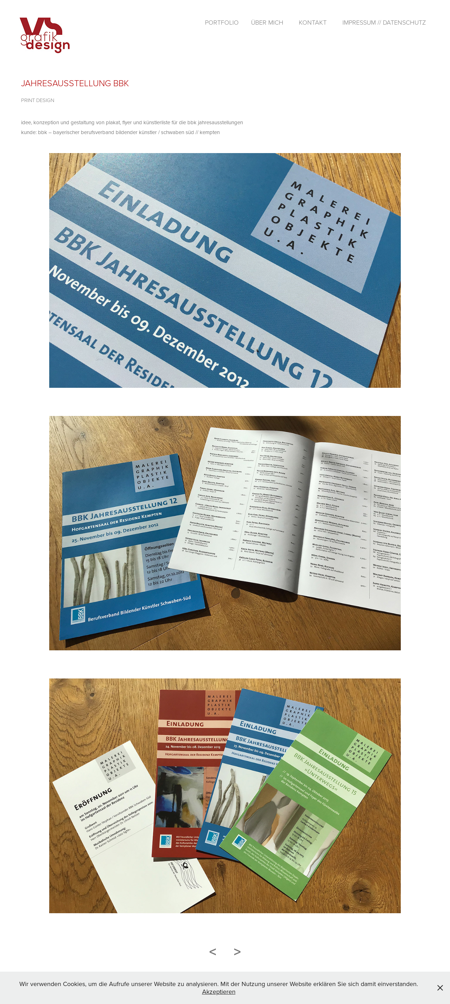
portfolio (222, 22)
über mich (267, 22)
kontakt (313, 22)
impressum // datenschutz (384, 22)
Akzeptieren (219, 991)
